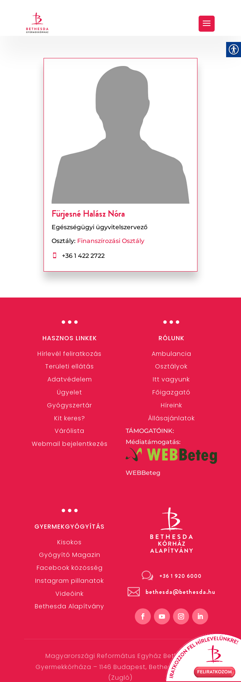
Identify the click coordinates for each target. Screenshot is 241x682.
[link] (37, 23)
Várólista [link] (69, 430)
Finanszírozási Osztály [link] (110, 240)
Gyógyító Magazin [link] (69, 554)
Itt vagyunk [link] (171, 379)
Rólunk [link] (171, 338)
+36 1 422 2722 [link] (82, 255)
